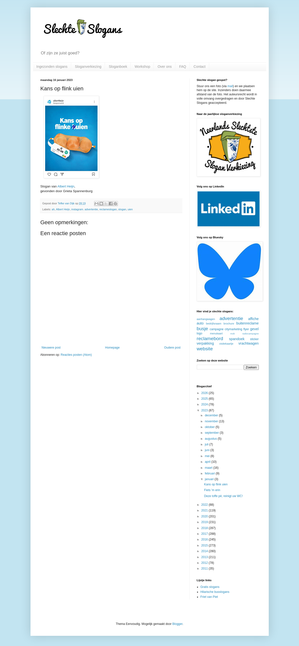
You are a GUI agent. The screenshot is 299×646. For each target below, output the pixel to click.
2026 (205, 393)
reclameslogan (108, 209)
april (208, 462)
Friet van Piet (209, 597)
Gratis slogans (210, 587)
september (212, 432)
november (212, 421)
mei (207, 456)
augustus (211, 438)
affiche (253, 319)
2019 (205, 522)
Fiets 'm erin (212, 490)
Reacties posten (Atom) (76, 355)
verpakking (205, 343)
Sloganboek (118, 67)
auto (200, 323)
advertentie (231, 318)
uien (130, 209)
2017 (205, 534)
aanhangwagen (206, 319)
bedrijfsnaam (213, 323)
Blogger (177, 624)
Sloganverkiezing (88, 67)
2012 (205, 563)
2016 (205, 539)
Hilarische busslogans (215, 592)
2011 (205, 568)
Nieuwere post (51, 347)
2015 (205, 545)
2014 (205, 551)
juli (207, 444)
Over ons (165, 67)
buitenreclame (247, 323)
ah (53, 209)
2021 (205, 510)
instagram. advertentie (84, 209)
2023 (205, 410)
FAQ (182, 67)
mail (230, 86)
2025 (205, 398)
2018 (205, 528)
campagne (217, 329)
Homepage (112, 347)
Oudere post (172, 347)
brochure (229, 323)
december (212, 415)
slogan (122, 209)
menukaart (216, 333)
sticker (254, 339)
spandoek (236, 339)
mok (232, 333)
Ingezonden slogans (51, 67)
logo (199, 333)
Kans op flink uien (216, 484)
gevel (254, 329)
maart (209, 467)
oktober (210, 427)
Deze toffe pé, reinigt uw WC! (223, 496)
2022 (205, 504)
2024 (205, 404)
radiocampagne (250, 333)
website (205, 348)
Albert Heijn (65, 186)
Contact (199, 67)
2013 (205, 557)
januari (209, 479)
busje (202, 328)
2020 (205, 516)
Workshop (142, 67)
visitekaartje (226, 343)
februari (210, 473)
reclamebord (210, 338)
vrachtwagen (248, 343)
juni (207, 450)
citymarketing (233, 329)
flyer (246, 329)
